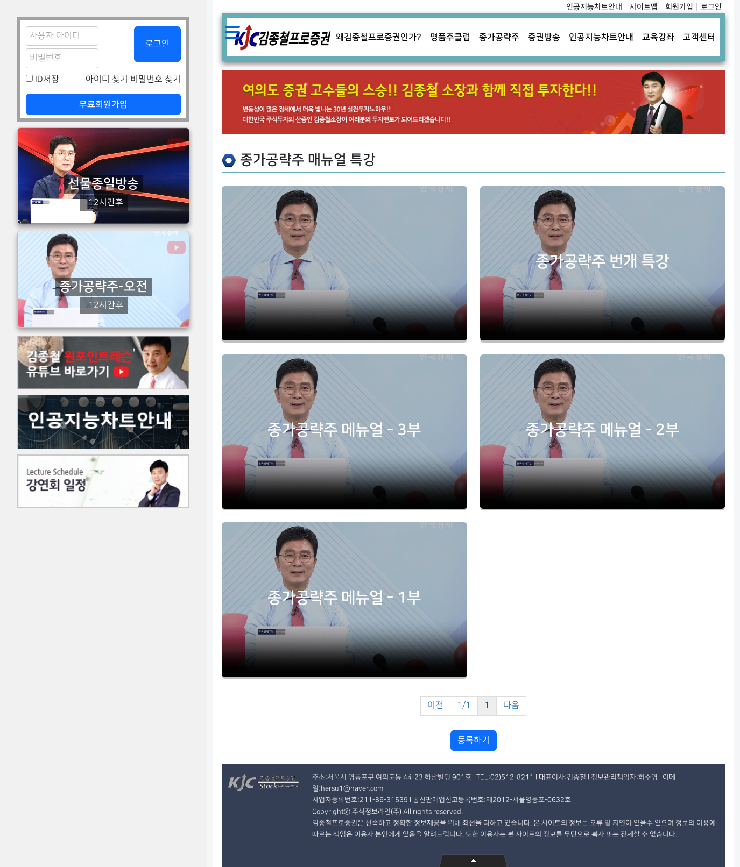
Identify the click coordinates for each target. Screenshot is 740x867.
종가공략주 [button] (499, 37)
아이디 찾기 (107, 79)
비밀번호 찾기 (155, 79)
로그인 (711, 7)
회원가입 (679, 7)
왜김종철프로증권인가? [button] (378, 37)
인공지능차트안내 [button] (601, 37)
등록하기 (473, 740)
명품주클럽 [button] (450, 37)
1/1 (464, 705)
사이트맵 (644, 7)
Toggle (232, 32)
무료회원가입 (103, 104)
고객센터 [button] (699, 37)
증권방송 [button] (544, 37)
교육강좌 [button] (658, 37)
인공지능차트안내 (594, 7)
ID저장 (47, 79)
